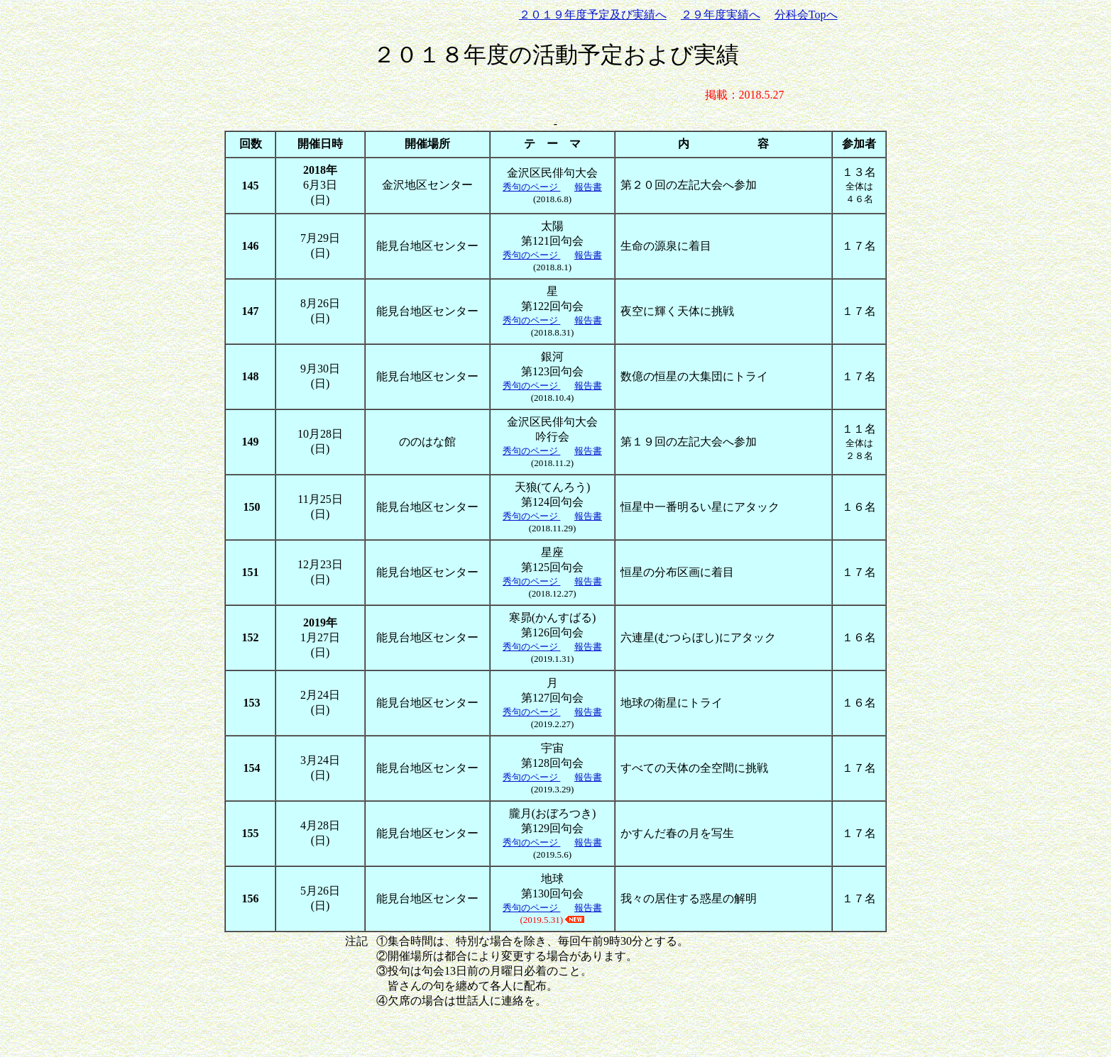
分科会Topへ (806, 15)
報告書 (588, 187)
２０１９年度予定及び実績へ (593, 15)
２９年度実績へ (720, 15)
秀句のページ (531, 187)
